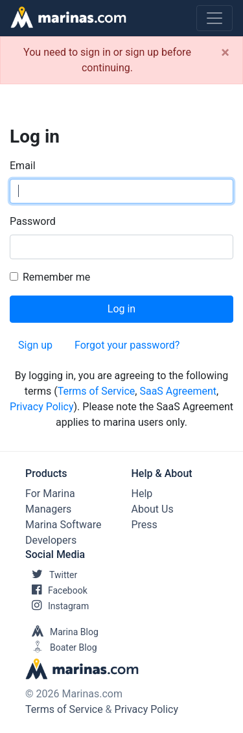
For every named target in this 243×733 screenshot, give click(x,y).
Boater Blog (61, 647)
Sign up (35, 345)
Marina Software (63, 524)
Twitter (51, 575)
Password (33, 221)
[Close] (225, 52)
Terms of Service (96, 391)
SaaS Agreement (177, 391)
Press (144, 524)
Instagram (57, 606)
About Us (153, 509)
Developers (50, 540)
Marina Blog (61, 632)
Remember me (56, 277)
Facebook (56, 590)
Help (142, 493)
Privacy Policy (42, 407)
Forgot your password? (127, 345)
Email (23, 165)
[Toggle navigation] (214, 18)
